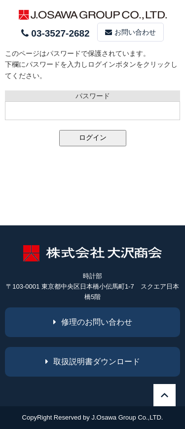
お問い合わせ (130, 32)
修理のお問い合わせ (92, 322)
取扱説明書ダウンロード (92, 361)
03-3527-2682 (55, 33)
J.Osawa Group (113, 417)
